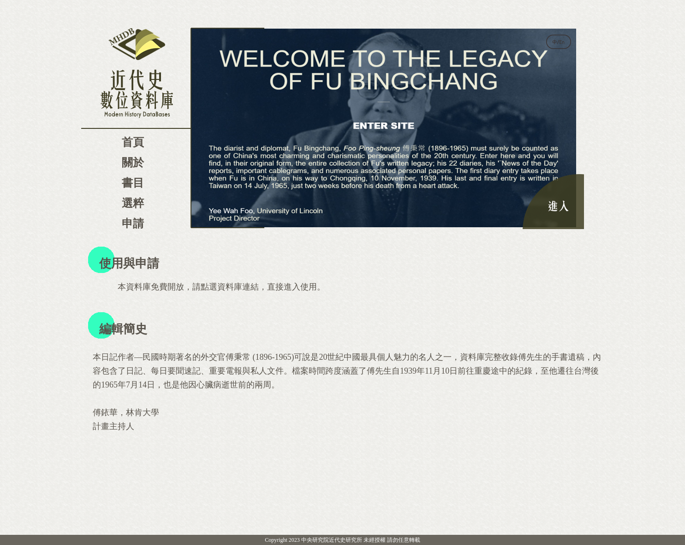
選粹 (133, 203)
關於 (133, 163)
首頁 (133, 142)
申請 (133, 224)
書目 (133, 183)
